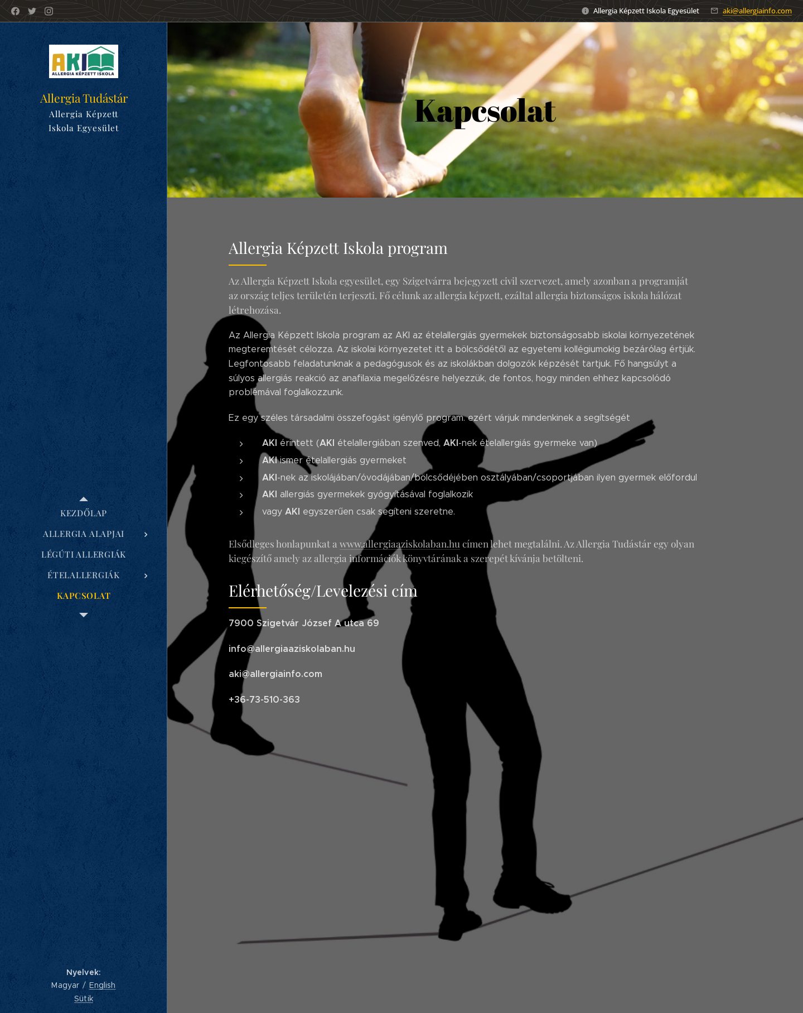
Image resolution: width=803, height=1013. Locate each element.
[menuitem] (83, 513)
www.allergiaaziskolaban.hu (400, 543)
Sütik (83, 998)
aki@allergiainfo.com (757, 11)
